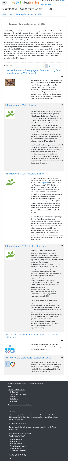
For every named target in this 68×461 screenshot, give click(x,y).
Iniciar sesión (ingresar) (35, 383)
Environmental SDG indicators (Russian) (26, 246)
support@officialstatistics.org (21, 433)
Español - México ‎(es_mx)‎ (16, 390)
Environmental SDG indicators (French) (26, 173)
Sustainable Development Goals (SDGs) (29, 14)
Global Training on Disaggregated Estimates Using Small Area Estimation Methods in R (34, 71)
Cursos (10, 14)
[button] (50, 66)
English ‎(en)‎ (14, 392)
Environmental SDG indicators (21, 105)
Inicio (4, 14)
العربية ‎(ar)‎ (13, 401)
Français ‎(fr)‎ (14, 396)
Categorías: (13, 24)
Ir (46, 66)
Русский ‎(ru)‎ (14, 399)
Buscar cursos (8, 66)
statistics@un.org (17, 448)
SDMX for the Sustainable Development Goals (29, 357)
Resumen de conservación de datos (20, 405)
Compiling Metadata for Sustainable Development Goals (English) (34, 335)
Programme (45, 183)
